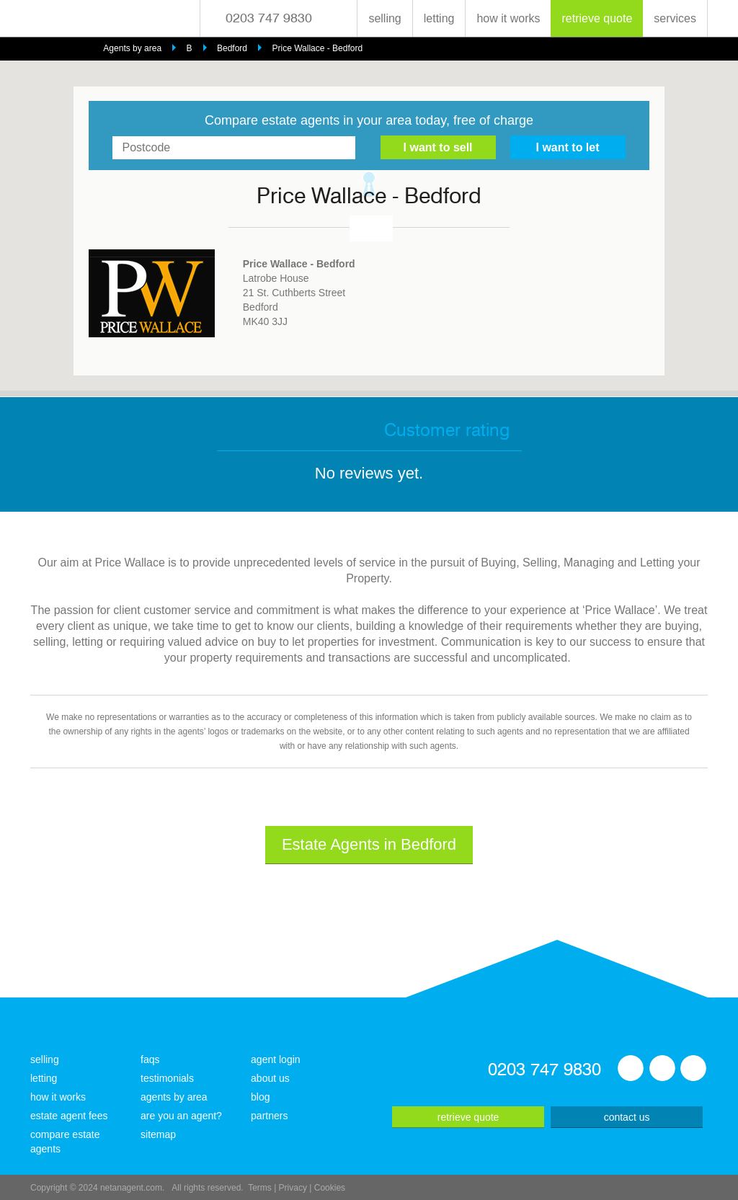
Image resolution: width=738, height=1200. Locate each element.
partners (269, 1115)
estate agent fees (68, 1115)
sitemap (158, 1134)
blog (260, 1097)
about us (270, 1078)
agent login (276, 1059)
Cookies (329, 1188)
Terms (260, 1188)
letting (439, 18)
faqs (150, 1059)
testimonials (167, 1078)
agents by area (174, 1097)
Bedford (232, 48)
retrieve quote (596, 18)
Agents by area (132, 48)
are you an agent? (181, 1115)
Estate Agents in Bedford (369, 844)
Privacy (293, 1188)
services (675, 18)
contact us (627, 1117)
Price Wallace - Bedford (317, 48)
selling (384, 18)
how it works (508, 18)
